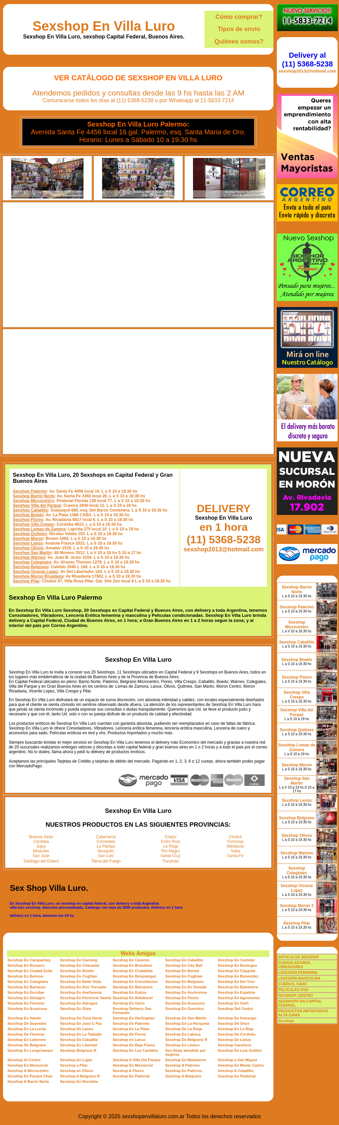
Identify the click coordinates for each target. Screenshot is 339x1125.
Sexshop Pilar (26, 581)
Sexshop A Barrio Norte (28, 1081)
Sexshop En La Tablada (81, 1034)
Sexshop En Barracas (26, 987)
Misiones (41, 851)
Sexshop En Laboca (183, 1034)
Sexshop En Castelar (236, 960)
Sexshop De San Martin (186, 1018)
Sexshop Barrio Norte (33, 496)
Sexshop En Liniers (182, 1045)
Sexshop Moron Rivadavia (38, 576)
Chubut (235, 836)
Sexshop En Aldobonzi (133, 998)
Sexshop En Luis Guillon (240, 1050)
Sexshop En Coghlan (78, 976)
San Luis (106, 855)
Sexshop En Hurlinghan (133, 1018)
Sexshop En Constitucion (135, 982)
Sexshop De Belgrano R (186, 1040)
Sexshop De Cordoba (236, 1034)
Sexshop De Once (233, 1023)
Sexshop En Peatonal (237, 1076)
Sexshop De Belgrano (26, 1045)
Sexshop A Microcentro (28, 1071)
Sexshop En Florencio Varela (85, 998)
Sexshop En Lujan (76, 1060)
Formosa (235, 841)
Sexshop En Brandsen (132, 965)
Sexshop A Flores (128, 1071)
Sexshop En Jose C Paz (81, 1023)
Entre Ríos (170, 841)
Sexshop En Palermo (183, 1071)
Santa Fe (235, 855)
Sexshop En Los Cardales (135, 1050)
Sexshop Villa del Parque (37, 505)
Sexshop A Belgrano (183, 1076)
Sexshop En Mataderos (185, 1060)
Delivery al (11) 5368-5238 (307, 59)
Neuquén (106, 851)
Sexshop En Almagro (26, 998)
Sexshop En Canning (78, 960)
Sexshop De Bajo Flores (134, 1045)
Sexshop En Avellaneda (81, 992)
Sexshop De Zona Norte (81, 1018)
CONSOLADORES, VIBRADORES (294, 965)
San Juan (41, 855)
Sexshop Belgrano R (78, 1050)
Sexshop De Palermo (131, 1023)
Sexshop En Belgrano (184, 982)
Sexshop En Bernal (182, 971)
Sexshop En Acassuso (185, 1003)
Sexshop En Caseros (131, 960)
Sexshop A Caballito (235, 1071)
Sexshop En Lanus (234, 1040)
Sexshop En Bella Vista (80, 982)
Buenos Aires (41, 836)
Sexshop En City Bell (183, 965)
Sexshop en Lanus (129, 1040)
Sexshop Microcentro (33, 500)
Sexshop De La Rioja (183, 1029)
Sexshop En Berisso (25, 976)
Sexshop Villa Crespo (33, 524)
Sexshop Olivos (28, 548)
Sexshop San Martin (32, 552)
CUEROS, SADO (292, 984)
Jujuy (41, 846)
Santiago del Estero (41, 861)
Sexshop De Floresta (25, 1034)
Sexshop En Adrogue (79, 1003)
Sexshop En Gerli (233, 1003)
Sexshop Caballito (30, 510)
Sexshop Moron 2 (297, 905)
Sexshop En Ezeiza (129, 992)
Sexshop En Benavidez (238, 976)
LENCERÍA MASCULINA (299, 978)
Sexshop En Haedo (24, 1018)
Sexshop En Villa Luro (103, 26)
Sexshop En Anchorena (186, 992)
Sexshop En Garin (129, 1003)
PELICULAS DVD (293, 990)
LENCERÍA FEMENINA (297, 972)
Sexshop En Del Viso (236, 982)
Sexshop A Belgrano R (80, 1076)
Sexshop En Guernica (184, 1009)
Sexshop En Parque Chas (29, 1076)
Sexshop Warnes (29, 557)
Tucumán (170, 861)
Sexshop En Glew (75, 1009)
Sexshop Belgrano (30, 567)
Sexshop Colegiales (32, 562)
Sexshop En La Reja (235, 1029)
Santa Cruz (171, 855)
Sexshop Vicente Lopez (35, 571)
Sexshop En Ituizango (237, 1018)
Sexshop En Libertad (78, 1045)
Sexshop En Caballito (184, 960)
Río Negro (170, 851)
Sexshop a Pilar (74, 1065)
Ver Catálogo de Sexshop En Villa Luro (138, 78)
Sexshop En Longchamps (30, 1050)
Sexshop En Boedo (77, 971)
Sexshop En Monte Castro (241, 1065)
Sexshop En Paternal (131, 1076)
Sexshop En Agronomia (239, 998)
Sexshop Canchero (234, 1045)
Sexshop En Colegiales (27, 982)
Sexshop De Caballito (79, 1040)
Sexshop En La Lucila (26, 1029)
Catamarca (106, 836)
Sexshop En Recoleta (79, 1081)
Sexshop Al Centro (24, 1060)
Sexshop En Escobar (25, 992)
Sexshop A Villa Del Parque (137, 1060)
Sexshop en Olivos (76, 1071)
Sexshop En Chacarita (79, 965)
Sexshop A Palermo (182, 1065)
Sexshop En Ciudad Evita (29, 971)
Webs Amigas (138, 953)
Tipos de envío (239, 29)
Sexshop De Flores (129, 1034)
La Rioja (170, 846)
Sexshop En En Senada (186, 987)
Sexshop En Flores (182, 998)
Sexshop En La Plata (131, 1029)
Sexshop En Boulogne (237, 965)
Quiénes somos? (238, 41)
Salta (235, 851)
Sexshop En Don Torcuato (83, 987)
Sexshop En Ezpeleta (236, 992)
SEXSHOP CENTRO (295, 995)
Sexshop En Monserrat (27, 1065)
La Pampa (106, 846)
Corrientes (106, 841)
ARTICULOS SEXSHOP (298, 957)
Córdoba (41, 841)
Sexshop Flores (28, 519)
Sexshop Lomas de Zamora (39, 529)
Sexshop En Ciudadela (133, 971)
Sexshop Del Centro (235, 1009)
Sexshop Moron (28, 538)
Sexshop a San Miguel (237, 1060)
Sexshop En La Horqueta (187, 1023)
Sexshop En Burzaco (25, 965)
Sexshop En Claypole (237, 971)
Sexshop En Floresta (25, 1003)
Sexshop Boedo (28, 515)
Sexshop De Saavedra (26, 1023)
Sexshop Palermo (30, 491)
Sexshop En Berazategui (134, 976)
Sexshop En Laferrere (26, 1040)
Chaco (170, 836)
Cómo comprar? (238, 16)
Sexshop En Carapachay (29, 960)
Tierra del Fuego (106, 861)
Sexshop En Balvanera (133, 987)
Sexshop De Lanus (76, 1029)
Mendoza (235, 846)
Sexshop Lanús (28, 543)
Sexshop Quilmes (30, 533)
